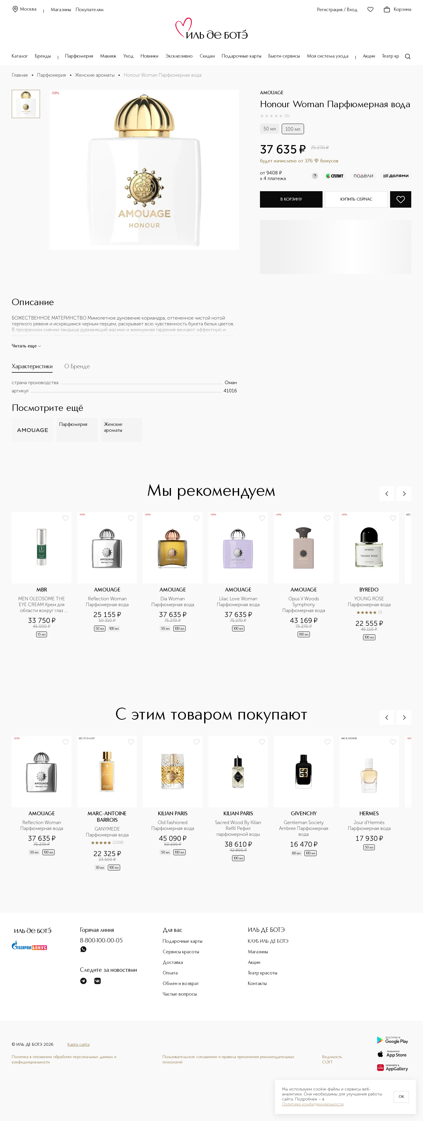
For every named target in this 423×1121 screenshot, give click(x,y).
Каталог (20, 56)
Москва (24, 9)
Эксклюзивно (179, 56)
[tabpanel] (124, 387)
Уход (128, 56)
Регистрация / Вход (337, 10)
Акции (369, 56)
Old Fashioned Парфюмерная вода (172, 825)
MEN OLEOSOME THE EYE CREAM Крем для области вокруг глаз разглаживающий (42, 605)
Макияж (108, 56)
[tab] (32, 368)
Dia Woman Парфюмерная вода (172, 601)
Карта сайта (79, 1045)
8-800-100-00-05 (101, 941)
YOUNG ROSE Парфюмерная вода (369, 601)
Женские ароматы (95, 75)
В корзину (291, 199)
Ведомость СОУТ (332, 1059)
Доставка (173, 962)
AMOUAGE (271, 93)
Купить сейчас (356, 199)
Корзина (397, 9)
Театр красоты (397, 56)
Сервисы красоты (181, 952)
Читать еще (26, 346)
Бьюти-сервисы (284, 56)
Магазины (61, 10)
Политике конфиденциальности (313, 1104)
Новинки (149, 56)
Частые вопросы (180, 994)
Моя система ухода (327, 56)
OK (401, 1097)
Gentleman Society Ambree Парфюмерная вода (304, 828)
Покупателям (90, 10)
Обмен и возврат (181, 983)
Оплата (170, 973)
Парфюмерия (79, 56)
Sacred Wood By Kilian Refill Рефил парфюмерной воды (238, 828)
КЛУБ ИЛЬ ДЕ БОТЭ (268, 941)
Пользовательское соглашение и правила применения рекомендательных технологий (228, 1059)
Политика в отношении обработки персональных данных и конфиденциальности (64, 1059)
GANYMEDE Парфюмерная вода (107, 832)
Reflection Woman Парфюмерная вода (107, 601)
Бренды (43, 56)
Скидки (207, 56)
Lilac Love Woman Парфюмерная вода (238, 601)
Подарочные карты (241, 56)
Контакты (257, 983)
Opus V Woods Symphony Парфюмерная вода (303, 604)
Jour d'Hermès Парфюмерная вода (369, 825)
